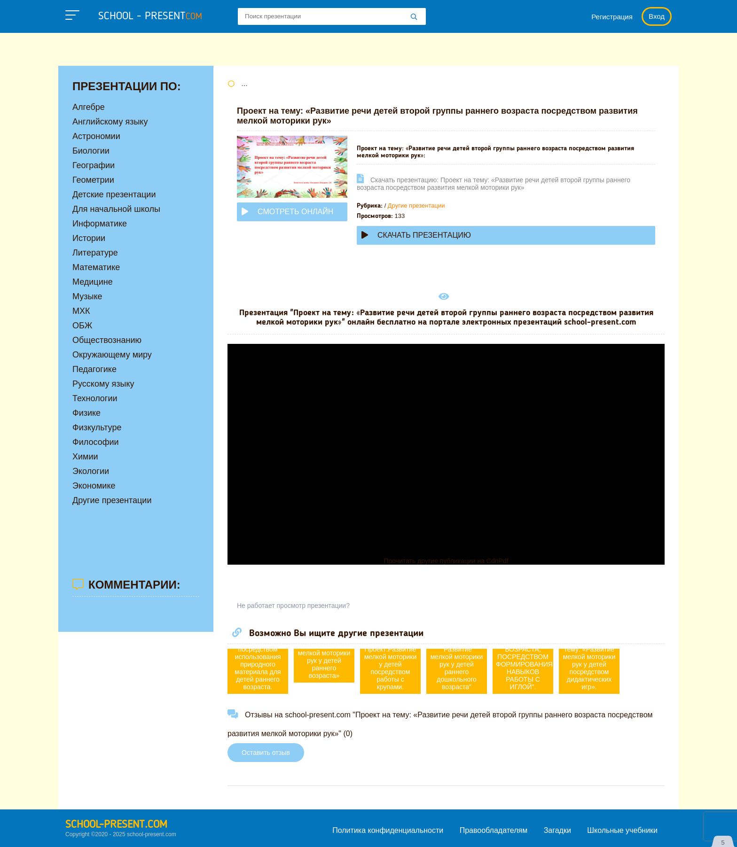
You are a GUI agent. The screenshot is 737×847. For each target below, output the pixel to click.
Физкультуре (96, 427)
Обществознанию (106, 340)
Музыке (87, 296)
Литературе (95, 252)
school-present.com (116, 825)
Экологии (90, 471)
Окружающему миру (112, 354)
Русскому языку (103, 384)
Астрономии (96, 136)
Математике (96, 267)
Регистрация (612, 17)
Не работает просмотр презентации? (293, 605)
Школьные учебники (622, 830)
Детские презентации (114, 194)
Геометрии (93, 180)
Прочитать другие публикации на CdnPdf (446, 561)
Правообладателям (494, 830)
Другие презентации (416, 205)
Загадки (557, 830)
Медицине (92, 282)
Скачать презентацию (416, 235)
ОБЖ (82, 325)
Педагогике (94, 369)
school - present (150, 16)
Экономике (94, 485)
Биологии (91, 150)
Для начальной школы (116, 209)
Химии (85, 456)
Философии (95, 442)
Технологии (95, 398)
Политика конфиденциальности (387, 830)
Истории (88, 238)
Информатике (99, 223)
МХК (81, 311)
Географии (93, 165)
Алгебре (88, 107)
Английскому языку (110, 121)
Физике (86, 413)
